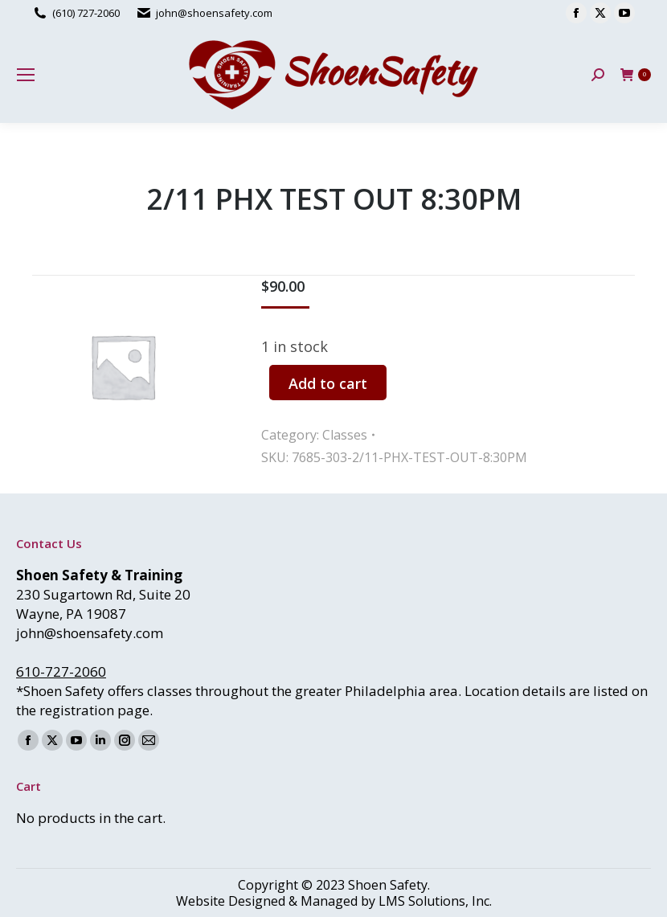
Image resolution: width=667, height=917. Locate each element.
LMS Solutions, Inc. (435, 901)
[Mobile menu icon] (25, 74)
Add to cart (327, 383)
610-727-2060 (61, 671)
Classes (344, 435)
